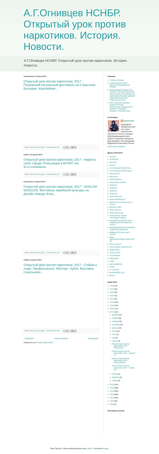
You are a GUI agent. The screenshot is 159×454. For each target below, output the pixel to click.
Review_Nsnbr (115, 253)
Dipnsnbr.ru (114, 177)
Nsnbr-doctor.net (116, 196)
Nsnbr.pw (113, 185)
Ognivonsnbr (129, 121)
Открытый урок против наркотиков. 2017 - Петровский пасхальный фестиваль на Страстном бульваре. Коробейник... (59, 85)
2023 (112, 292)
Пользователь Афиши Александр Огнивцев (118, 217)
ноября (115, 318)
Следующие (29, 338)
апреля (115, 341)
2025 (112, 286)
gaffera (89, 449)
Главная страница (61, 338)
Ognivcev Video (115, 207)
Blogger (105, 449)
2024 (112, 289)
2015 (112, 388)
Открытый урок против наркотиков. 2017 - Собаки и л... (123, 368)
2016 (112, 385)
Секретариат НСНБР (118, 182)
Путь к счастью (115, 244)
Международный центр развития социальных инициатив (122, 228)
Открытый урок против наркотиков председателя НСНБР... (120, 85)
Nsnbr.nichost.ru (116, 210)
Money (112, 275)
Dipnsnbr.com (115, 174)
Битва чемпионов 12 (118, 199)
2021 (112, 299)
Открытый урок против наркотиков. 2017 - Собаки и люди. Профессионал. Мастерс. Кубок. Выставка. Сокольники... (60, 268)
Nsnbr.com (114, 194)
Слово (112, 267)
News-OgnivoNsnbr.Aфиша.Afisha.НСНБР (122, 239)
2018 (112, 309)
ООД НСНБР (115, 250)
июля (114, 331)
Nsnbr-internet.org (116, 213)
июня (114, 334)
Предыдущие (93, 338)
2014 (112, 391)
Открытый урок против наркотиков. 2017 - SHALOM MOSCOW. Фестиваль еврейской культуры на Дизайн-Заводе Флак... (60, 190)
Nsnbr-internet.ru (116, 179)
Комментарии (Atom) (45, 343)
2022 (112, 296)
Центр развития (116, 264)
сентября (116, 325)
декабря (115, 315)
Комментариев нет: (53, 147)
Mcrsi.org (113, 162)
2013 (112, 394)
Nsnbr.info (113, 188)
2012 (112, 398)
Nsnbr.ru (113, 157)
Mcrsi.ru (113, 165)
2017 (112, 312)
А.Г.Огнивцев (115, 255)
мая (114, 338)
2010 (112, 404)
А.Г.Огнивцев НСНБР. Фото (120, 168)
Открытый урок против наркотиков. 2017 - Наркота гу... (123, 353)
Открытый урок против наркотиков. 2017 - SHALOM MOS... (120, 361)
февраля (116, 377)
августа (115, 328)
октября (115, 321)
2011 (112, 401)
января (115, 380)
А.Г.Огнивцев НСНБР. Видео (121, 171)
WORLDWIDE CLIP (117, 273)
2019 (112, 305)
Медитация (114, 258)
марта (114, 374)
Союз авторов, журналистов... (121, 247)
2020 (112, 302)
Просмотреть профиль (116, 146)
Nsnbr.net (113, 191)
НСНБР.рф (114, 159)
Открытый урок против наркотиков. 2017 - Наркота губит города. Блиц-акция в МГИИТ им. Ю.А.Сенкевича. (60, 163)
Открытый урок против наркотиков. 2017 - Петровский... (120, 346)
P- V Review (114, 270)
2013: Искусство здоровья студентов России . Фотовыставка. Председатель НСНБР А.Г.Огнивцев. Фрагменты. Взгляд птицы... (121, 107)
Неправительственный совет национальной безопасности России (121, 223)
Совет (112, 261)
